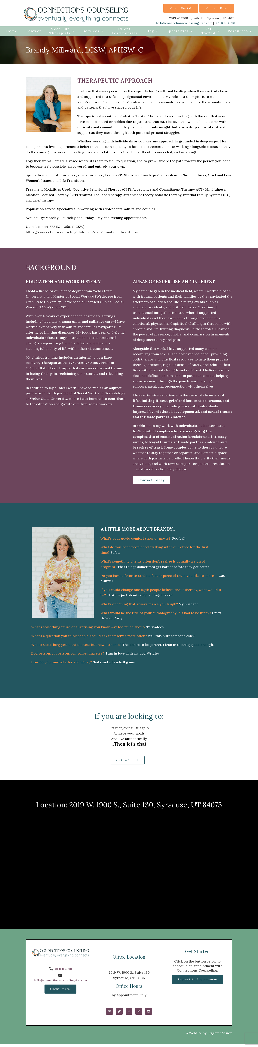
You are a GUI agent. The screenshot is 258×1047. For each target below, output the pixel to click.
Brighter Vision (219, 1035)
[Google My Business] (148, 1014)
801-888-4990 (225, 23)
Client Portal (180, 8)
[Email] (109, 1014)
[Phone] (119, 1014)
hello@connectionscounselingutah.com (184, 23)
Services (91, 31)
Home (11, 31)
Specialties (178, 31)
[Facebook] (129, 1014)
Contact (33, 31)
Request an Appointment (197, 982)
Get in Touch (127, 762)
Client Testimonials (124, 31)
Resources (238, 31)
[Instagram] (138, 1014)
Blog (150, 31)
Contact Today (153, 480)
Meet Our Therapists (60, 31)
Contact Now (216, 8)
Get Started (208, 31)
